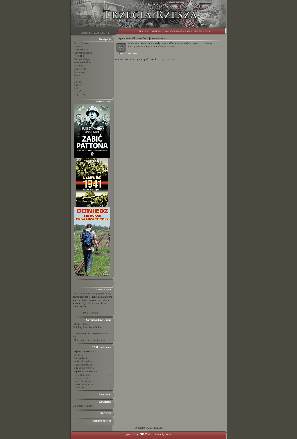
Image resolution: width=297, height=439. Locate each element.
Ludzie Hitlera (155, 31)
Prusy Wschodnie (189, 31)
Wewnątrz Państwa (83, 52)
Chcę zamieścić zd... (84, 364)
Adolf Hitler (80, 56)
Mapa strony (204, 31)
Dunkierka (79, 355)
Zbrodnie (78, 65)
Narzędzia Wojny (171, 31)
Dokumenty (79, 72)
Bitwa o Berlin (81, 358)
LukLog (134, 59)
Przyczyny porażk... (83, 384)
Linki (76, 88)
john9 (103, 340)
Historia (142, 31)
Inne (76, 78)
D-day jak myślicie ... (84, 361)
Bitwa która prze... (83, 375)
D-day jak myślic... (83, 381)
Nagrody (78, 85)
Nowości (78, 91)
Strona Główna (81, 43)
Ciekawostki (80, 68)
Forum (77, 75)
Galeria (77, 81)
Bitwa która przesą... (84, 368)
